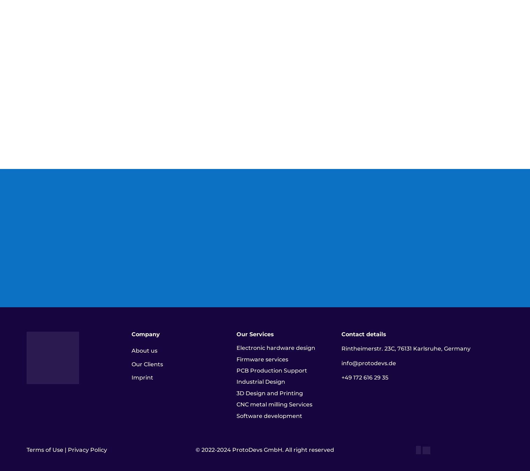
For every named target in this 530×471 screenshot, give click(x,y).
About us (144, 350)
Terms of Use (45, 450)
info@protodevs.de (368, 363)
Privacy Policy (87, 450)
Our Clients (147, 364)
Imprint (142, 377)
